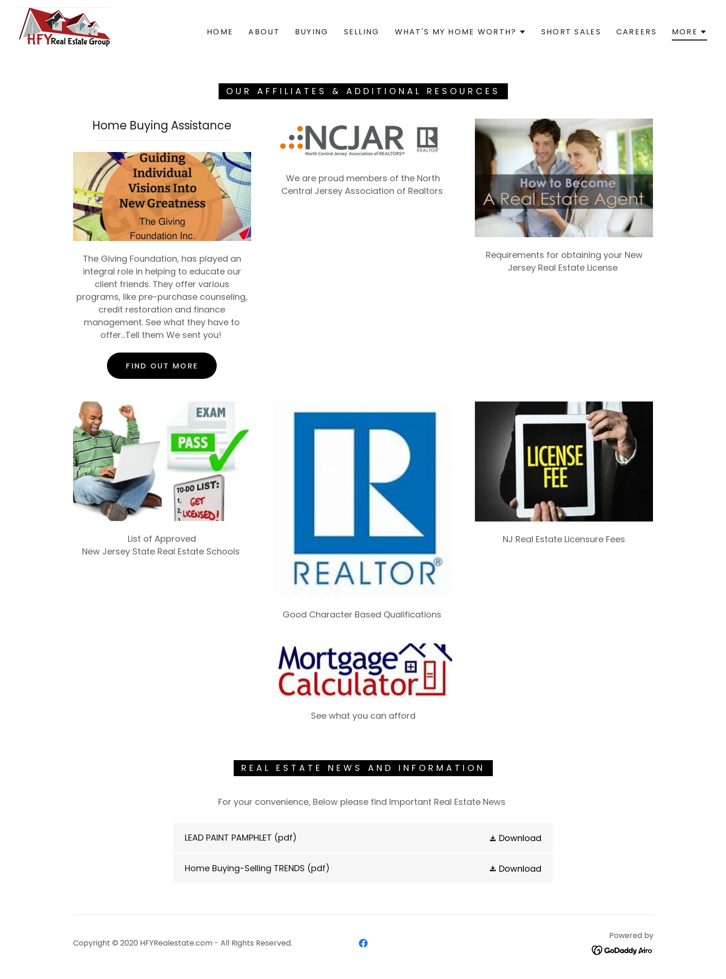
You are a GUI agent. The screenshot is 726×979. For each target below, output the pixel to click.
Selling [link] (362, 31)
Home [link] (220, 31)
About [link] (263, 31)
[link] (64, 31)
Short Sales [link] (571, 31)
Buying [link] (312, 31)
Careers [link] (636, 31)
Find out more (162, 366)
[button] (460, 32)
